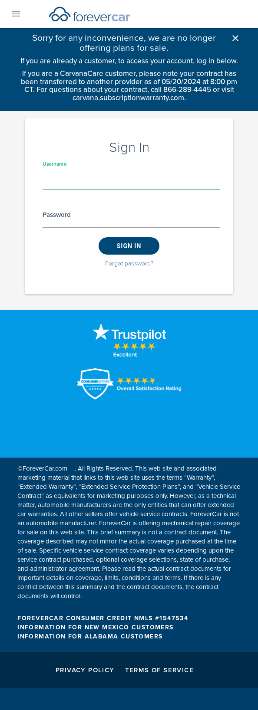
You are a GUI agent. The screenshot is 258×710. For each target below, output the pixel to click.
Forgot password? (129, 263)
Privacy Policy (85, 670)
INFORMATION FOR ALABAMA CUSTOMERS (89, 636)
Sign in (129, 245)
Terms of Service (159, 670)
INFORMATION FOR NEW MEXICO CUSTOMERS (95, 627)
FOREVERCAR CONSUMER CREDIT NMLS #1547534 (102, 618)
